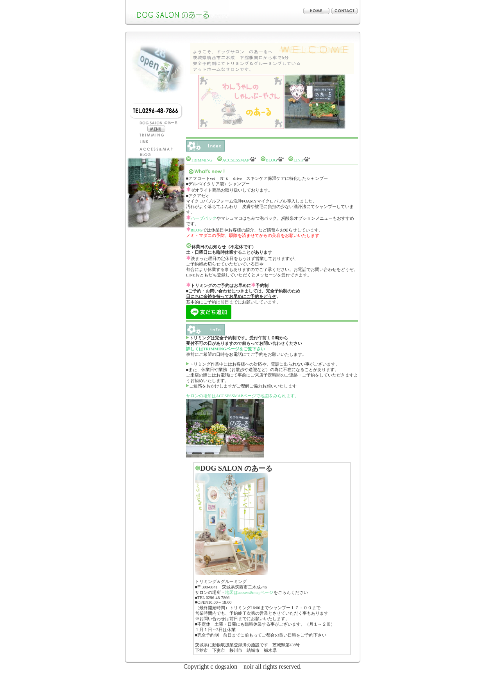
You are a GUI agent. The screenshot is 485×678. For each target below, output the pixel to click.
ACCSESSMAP (236, 160)
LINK (295, 160)
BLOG (270, 160)
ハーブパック (204, 218)
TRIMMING (202, 160)
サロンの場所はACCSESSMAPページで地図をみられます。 (242, 396)
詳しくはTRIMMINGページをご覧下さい (225, 349)
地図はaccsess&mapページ (249, 592)
